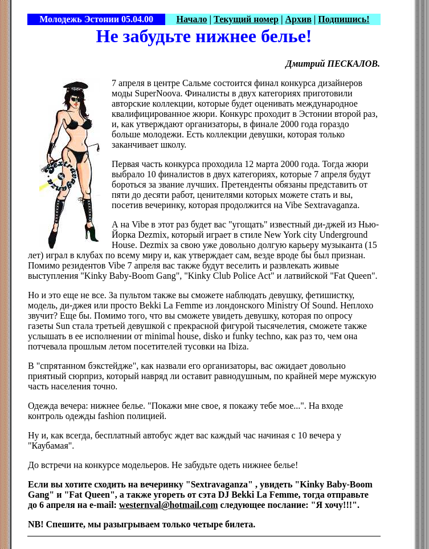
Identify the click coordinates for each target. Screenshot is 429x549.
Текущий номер (246, 19)
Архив (298, 19)
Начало (192, 19)
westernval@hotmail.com (168, 505)
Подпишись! (343, 19)
